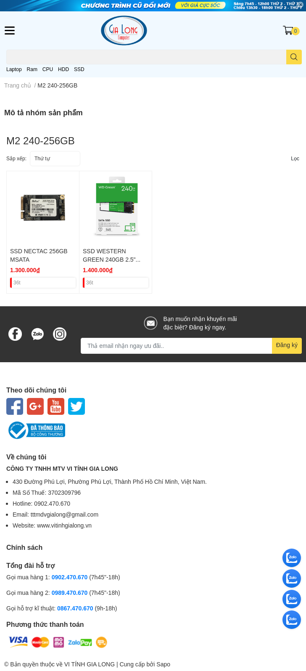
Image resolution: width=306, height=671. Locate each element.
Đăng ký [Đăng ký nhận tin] (287, 344)
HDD (63, 69)
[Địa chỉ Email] (191, 346)
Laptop (14, 69)
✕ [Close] (300, 4)
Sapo (163, 664)
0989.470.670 (71, 592)
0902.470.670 (70, 577)
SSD (79, 69)
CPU (47, 69)
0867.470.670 (76, 608)
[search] (294, 57)
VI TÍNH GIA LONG (89, 664)
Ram (32, 69)
